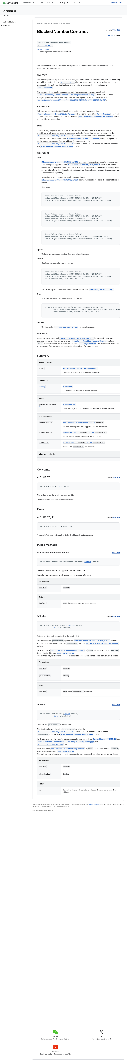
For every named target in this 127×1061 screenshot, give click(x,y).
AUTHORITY (67, 386)
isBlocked (67, 432)
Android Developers (43, 23)
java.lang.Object (43, 50)
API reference (9, 11)
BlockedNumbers (67, 82)
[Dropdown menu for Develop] (68, 2)
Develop (55, 23)
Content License (94, 804)
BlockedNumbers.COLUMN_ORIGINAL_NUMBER (55, 136)
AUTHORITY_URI (69, 405)
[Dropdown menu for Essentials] (34, 2)
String (42, 386)
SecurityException (87, 344)
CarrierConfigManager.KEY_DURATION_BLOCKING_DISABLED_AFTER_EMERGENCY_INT (72, 100)
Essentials (27, 3)
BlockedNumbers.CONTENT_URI (50, 744)
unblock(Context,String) (67, 327)
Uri (40, 407)
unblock (66, 442)
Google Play (78, 3)
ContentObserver (45, 88)
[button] (14, 25)
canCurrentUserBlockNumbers (75, 423)
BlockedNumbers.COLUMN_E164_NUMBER (83, 138)
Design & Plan (45, 3)
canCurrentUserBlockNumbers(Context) (96, 117)
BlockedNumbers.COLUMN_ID (104, 739)
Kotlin (110, 35)
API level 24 (116, 30)
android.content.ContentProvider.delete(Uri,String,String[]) (66, 742)
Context (92, 423)
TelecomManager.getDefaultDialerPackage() (57, 114)
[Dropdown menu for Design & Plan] (53, 2)
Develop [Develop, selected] (62, 3)
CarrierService (103, 114)
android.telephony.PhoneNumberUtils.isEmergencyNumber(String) (66, 95)
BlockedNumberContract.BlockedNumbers (80, 368)
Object (48, 45)
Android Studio (117, 3)
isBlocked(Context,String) (101, 289)
